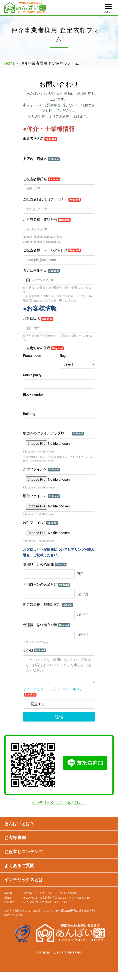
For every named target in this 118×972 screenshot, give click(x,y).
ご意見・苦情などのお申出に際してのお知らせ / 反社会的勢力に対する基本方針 (50, 910)
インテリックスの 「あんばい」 (58, 803)
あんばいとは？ (19, 823)
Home (9, 63)
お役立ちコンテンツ (23, 851)
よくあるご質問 (19, 865)
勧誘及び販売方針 (14, 915)
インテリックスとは (23, 879)
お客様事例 (15, 837)
